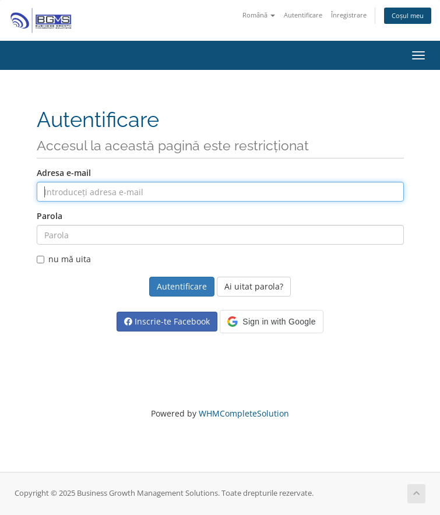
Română (258, 14)
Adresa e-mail (64, 172)
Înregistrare (349, 14)
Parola (49, 215)
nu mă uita (64, 258)
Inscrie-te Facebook (167, 321)
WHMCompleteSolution (244, 413)
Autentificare (303, 14)
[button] (271, 321)
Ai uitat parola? (253, 286)
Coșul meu (408, 15)
